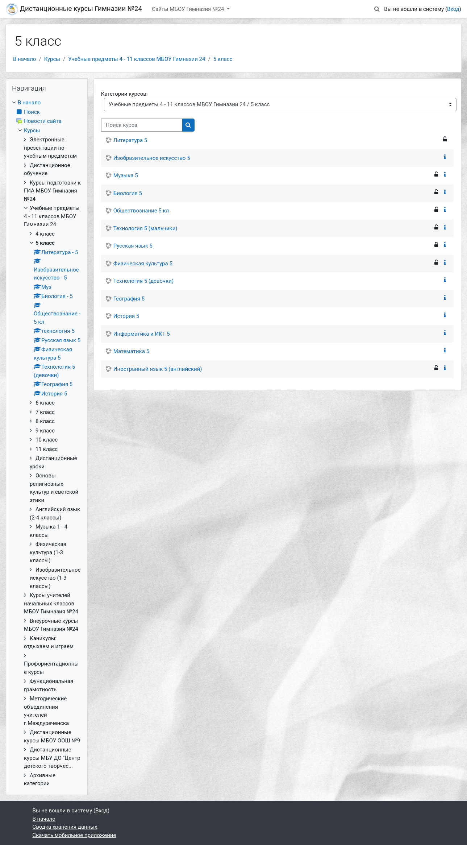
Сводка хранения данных (65, 827)
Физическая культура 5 (142, 263)
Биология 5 (127, 193)
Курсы (52, 59)
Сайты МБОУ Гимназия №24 (188, 9)
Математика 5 (131, 351)
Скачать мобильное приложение (74, 835)
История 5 (126, 316)
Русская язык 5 (133, 246)
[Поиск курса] (142, 125)
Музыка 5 (125, 175)
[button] (377, 9)
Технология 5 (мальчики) (145, 228)
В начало (24, 59)
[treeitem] (47, 443)
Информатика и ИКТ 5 (141, 334)
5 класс (223, 59)
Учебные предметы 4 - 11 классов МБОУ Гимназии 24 (136, 59)
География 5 (129, 298)
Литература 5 (130, 140)
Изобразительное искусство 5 (151, 158)
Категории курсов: (124, 94)
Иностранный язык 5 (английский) (157, 369)
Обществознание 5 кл (141, 210)
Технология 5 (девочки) (143, 281)
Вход (453, 9)
